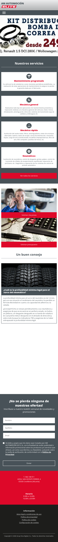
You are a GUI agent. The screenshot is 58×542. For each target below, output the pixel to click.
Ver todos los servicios (29, 176)
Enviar (29, 463)
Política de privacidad (29, 517)
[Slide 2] (29, 53)
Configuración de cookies (29, 522)
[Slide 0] (26, 53)
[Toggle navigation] (4, 13)
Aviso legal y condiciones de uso (29, 514)
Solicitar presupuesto (29, 244)
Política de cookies (29, 520)
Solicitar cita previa (29, 215)
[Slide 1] (28, 53)
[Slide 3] (31, 53)
